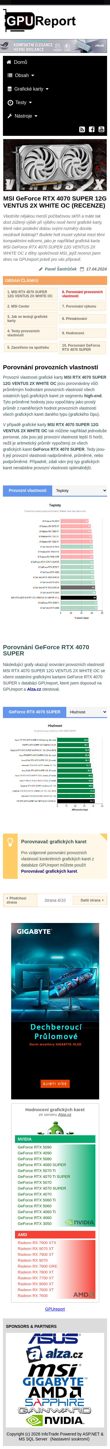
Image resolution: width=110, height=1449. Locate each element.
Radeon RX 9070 (33, 1260)
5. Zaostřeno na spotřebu (28, 347)
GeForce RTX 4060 (35, 1218)
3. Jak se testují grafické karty (27, 319)
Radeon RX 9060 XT (36, 1284)
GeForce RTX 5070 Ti (37, 1170)
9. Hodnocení (73, 333)
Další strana (92, 900)
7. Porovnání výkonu (79, 306)
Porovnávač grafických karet (49, 871)
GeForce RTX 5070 (35, 1182)
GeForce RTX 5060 (35, 1206)
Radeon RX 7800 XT (36, 1272)
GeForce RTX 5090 (35, 1147)
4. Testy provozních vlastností (23, 333)
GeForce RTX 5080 (35, 1159)
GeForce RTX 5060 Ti (37, 1200)
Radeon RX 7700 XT (36, 1278)
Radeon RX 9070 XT (36, 1248)
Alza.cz (34, 689)
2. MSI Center (18, 306)
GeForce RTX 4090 (35, 1153)
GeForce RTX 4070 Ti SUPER (44, 1176)
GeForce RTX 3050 (35, 1223)
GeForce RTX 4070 (35, 1194)
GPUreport (55, 1309)
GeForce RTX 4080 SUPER (42, 1165)
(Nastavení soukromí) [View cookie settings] (69, 1439)
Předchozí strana (16, 900)
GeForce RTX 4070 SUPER (42, 1188)
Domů (17, 62)
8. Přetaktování (74, 319)
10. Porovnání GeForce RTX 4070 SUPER (81, 347)
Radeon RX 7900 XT (36, 1254)
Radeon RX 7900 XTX (37, 1243)
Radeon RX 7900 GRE (37, 1266)
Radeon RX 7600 (33, 1295)
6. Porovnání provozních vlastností (82, 294)
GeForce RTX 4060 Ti (37, 1212)
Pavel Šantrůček (61, 269)
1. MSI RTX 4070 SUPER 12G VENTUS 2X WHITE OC (30, 294)
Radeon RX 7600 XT (36, 1290)
